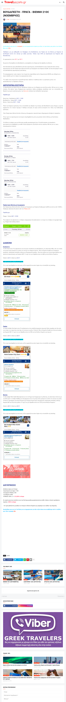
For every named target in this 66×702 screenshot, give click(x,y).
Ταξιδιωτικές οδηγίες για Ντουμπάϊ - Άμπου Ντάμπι (47, 665)
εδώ (9, 48)
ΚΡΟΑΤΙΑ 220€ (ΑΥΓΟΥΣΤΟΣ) (52, 582)
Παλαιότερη (61, 596)
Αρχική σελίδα (6, 8)
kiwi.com (26, 91)
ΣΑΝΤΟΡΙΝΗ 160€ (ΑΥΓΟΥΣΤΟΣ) (32, 582)
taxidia (13, 8)
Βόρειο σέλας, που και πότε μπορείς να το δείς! (15, 665)
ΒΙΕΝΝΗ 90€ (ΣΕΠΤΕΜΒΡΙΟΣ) (11, 582)
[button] (2, 2)
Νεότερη (4, 596)
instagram (19, 46)
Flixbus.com (27, 208)
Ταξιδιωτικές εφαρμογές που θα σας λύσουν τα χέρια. (47, 677)
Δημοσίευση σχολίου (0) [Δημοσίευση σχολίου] (33, 590)
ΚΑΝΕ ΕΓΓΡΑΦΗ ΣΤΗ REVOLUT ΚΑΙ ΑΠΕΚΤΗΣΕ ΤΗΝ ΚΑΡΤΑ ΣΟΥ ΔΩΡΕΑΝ (17, 678)
